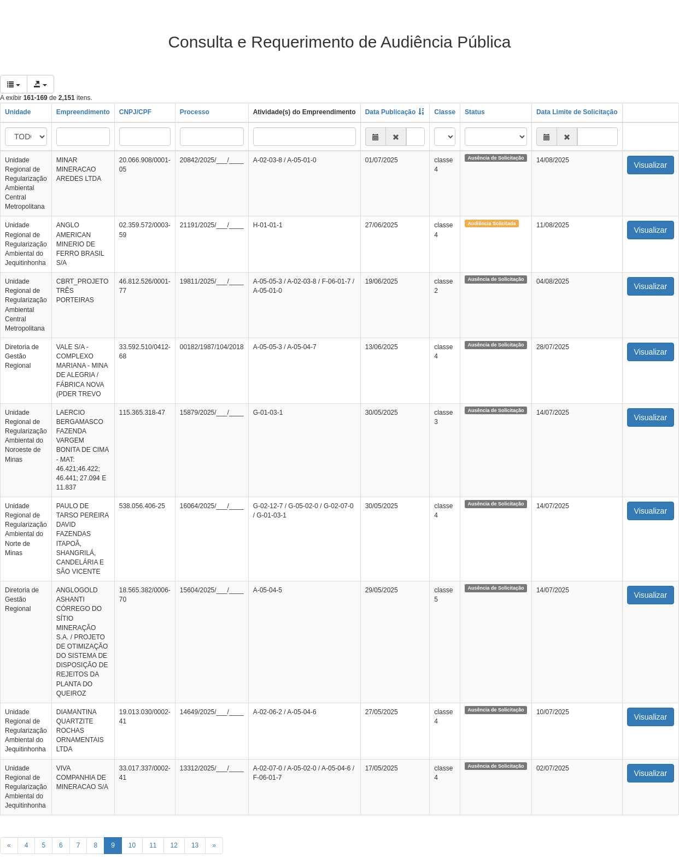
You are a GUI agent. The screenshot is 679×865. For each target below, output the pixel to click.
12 (174, 845)
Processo (194, 112)
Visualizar (650, 165)
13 (194, 845)
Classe (444, 112)
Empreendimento (83, 112)
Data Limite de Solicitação (577, 112)
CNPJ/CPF (135, 112)
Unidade (18, 112)
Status (475, 112)
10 (132, 845)
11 (152, 845)
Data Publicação (390, 112)
